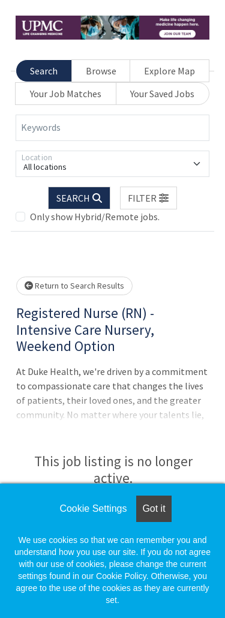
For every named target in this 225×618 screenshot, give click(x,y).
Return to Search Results (74, 285)
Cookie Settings (93, 508)
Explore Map (169, 71)
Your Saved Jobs (162, 94)
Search (44, 71)
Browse (101, 71)
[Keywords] (112, 128)
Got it (153, 508)
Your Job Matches (65, 94)
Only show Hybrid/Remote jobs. (95, 217)
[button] (149, 198)
